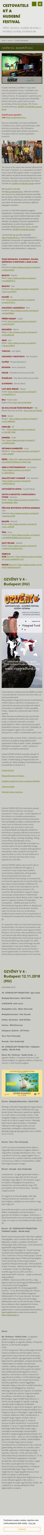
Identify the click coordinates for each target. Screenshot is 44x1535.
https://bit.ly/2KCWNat (21, 402)
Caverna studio (8, 786)
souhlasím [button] (22, 1529)
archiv (10, 40)
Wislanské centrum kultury (13, 776)
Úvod (4, 40)
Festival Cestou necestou (12, 792)
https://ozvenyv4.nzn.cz (16, 117)
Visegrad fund (8, 770)
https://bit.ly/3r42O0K (33, 410)
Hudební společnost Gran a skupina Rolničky (21, 781)
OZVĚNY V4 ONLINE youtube (23, 183)
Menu (40, 4)
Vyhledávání (34, 4)
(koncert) (9, 564)
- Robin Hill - (10, 459)
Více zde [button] (31, 1523)
